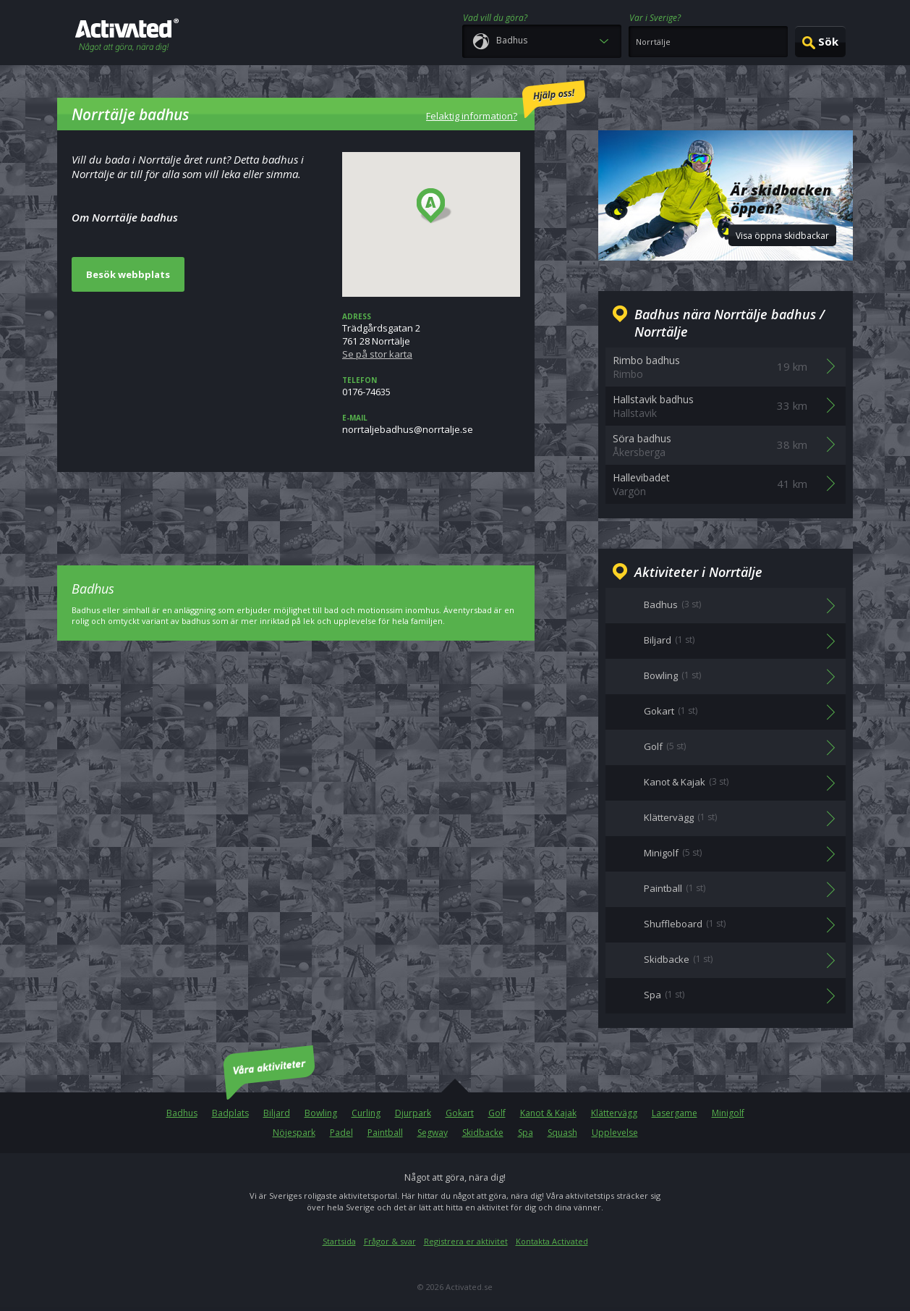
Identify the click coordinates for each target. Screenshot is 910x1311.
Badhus (181, 1113)
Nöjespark (294, 1132)
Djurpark (413, 1113)
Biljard (276, 1113)
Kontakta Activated (552, 1241)
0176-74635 (431, 386)
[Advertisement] (296, 508)
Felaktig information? (505, 101)
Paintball (385, 1132)
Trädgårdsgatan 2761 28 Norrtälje (431, 336)
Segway (432, 1132)
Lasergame (674, 1113)
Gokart (460, 1113)
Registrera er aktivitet (466, 1241)
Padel (341, 1132)
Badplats (230, 1113)
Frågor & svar (390, 1241)
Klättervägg (614, 1113)
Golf (497, 1113)
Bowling (321, 1113)
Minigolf (728, 1113)
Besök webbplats (128, 274)
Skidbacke (482, 1132)
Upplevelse (615, 1132)
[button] (434, 206)
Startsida (339, 1241)
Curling (366, 1113)
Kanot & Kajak (548, 1113)
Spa (525, 1132)
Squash (562, 1132)
